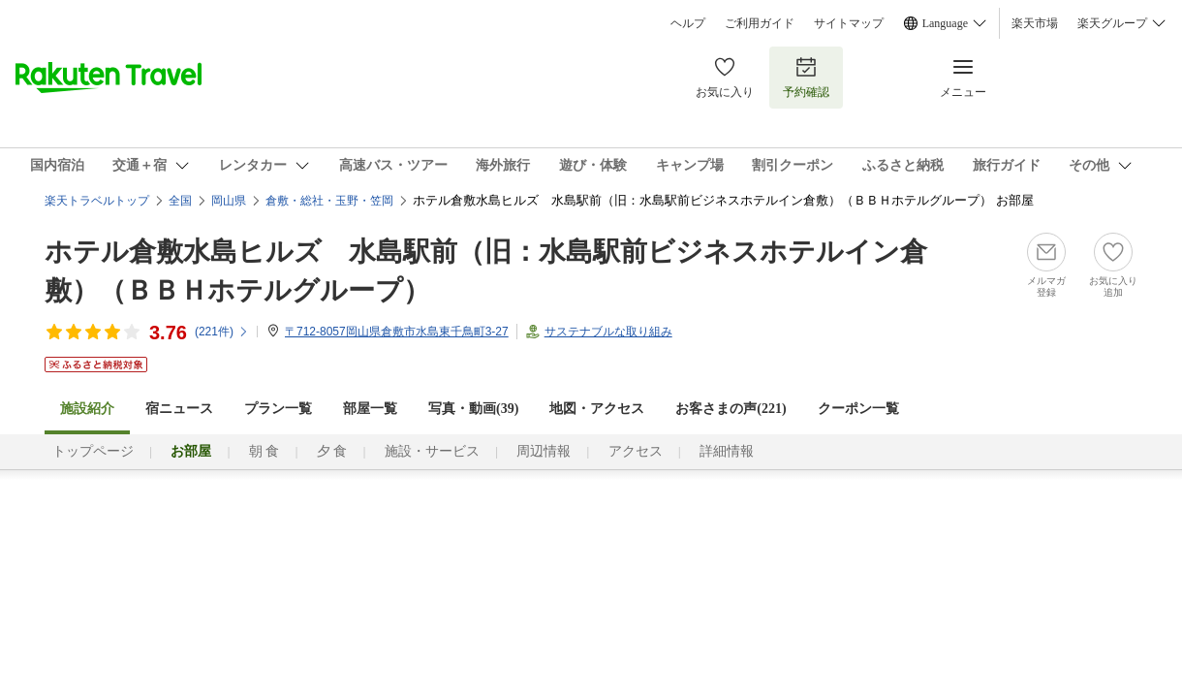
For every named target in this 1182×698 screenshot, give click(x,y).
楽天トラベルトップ (97, 200)
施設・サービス (432, 451)
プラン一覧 (278, 408)
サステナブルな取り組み (608, 331)
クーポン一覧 (858, 408)
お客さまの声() (730, 408)
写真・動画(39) (473, 408)
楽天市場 (1034, 23)
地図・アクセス (596, 408)
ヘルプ (687, 23)
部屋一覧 (370, 408)
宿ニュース (179, 408)
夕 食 (332, 451)
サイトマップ (849, 23)
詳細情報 (727, 451)
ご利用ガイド (759, 23)
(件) (222, 331)
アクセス (635, 451)
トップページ (93, 451)
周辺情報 (543, 451)
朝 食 (264, 451)
